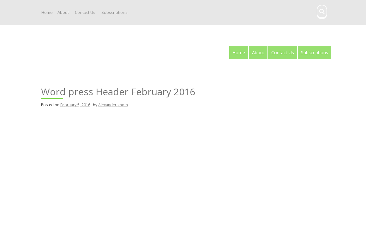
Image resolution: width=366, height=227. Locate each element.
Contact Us (85, 12)
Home (47, 12)
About (63, 12)
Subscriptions (114, 12)
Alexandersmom (113, 105)
